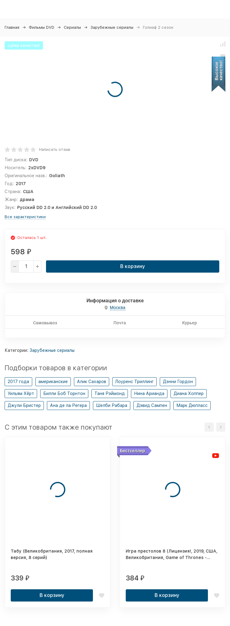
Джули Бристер (24, 405)
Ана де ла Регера (68, 405)
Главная (12, 27)
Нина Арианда (149, 393)
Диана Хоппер (189, 393)
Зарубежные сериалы (111, 27)
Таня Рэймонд (109, 393)
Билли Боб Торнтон (64, 393)
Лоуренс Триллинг (134, 381)
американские (53, 381)
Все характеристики (25, 216)
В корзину (132, 266)
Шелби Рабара (111, 405)
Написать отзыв (54, 149)
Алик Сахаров (91, 381)
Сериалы (72, 27)
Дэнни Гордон (178, 381)
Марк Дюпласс (192, 405)
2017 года (18, 381)
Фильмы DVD (41, 27)
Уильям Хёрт (21, 393)
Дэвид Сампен (151, 405)
